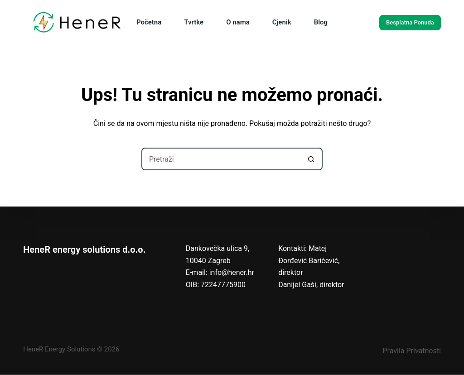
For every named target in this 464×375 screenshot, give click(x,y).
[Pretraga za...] (220, 159)
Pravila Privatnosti (411, 350)
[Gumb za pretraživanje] (311, 159)
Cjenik (281, 22)
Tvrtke (193, 22)
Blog (321, 22)
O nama (238, 22)
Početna (148, 22)
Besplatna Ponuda (410, 22)
